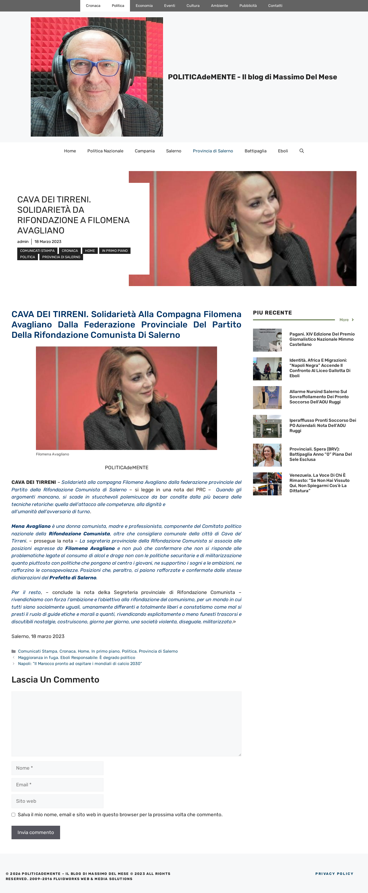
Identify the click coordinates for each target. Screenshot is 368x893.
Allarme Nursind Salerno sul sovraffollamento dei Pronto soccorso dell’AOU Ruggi (319, 397)
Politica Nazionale (105, 151)
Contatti (275, 5)
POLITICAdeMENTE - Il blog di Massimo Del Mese (252, 77)
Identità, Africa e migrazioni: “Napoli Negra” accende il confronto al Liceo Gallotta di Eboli (320, 368)
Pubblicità (248, 5)
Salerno (173, 151)
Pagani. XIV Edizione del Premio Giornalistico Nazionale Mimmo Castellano (322, 339)
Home (70, 151)
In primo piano (115, 251)
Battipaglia (256, 151)
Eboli (283, 151)
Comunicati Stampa (37, 251)
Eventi (169, 5)
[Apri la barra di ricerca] (302, 151)
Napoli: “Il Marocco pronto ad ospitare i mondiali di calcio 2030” (80, 663)
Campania (145, 151)
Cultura (193, 5)
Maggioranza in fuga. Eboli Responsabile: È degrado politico (76, 657)
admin (22, 241)
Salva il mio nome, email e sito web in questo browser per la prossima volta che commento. (120, 814)
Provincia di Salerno (213, 151)
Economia (144, 5)
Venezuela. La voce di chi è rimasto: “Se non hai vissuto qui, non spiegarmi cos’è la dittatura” (320, 483)
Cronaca (93, 5)
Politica (118, 5)
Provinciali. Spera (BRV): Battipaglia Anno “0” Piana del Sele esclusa (321, 454)
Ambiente (219, 5)
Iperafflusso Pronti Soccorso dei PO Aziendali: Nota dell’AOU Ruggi (323, 425)
